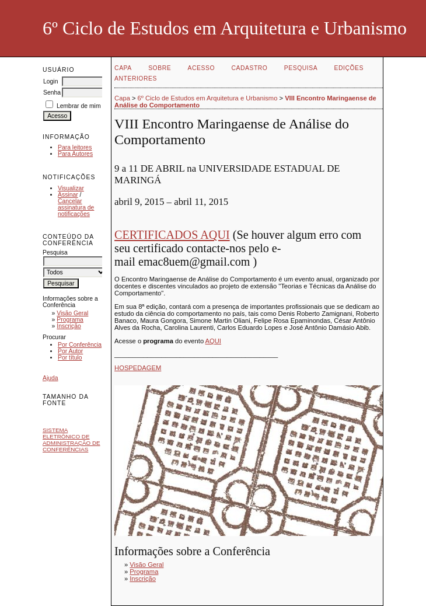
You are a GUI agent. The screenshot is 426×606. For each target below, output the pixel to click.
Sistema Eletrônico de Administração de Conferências (71, 439)
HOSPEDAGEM (137, 367)
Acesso (201, 68)
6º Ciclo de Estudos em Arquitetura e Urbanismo (208, 98)
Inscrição (69, 326)
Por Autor (70, 351)
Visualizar (71, 188)
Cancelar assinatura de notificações (76, 207)
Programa (70, 319)
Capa (123, 68)
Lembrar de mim (79, 106)
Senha (52, 92)
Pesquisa (300, 68)
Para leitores (75, 147)
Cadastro (250, 68)
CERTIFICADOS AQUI (172, 234)
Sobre (159, 68)
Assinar (68, 194)
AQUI (213, 340)
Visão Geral (72, 313)
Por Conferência (80, 345)
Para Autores (75, 154)
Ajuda (50, 378)
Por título (70, 357)
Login (50, 81)
